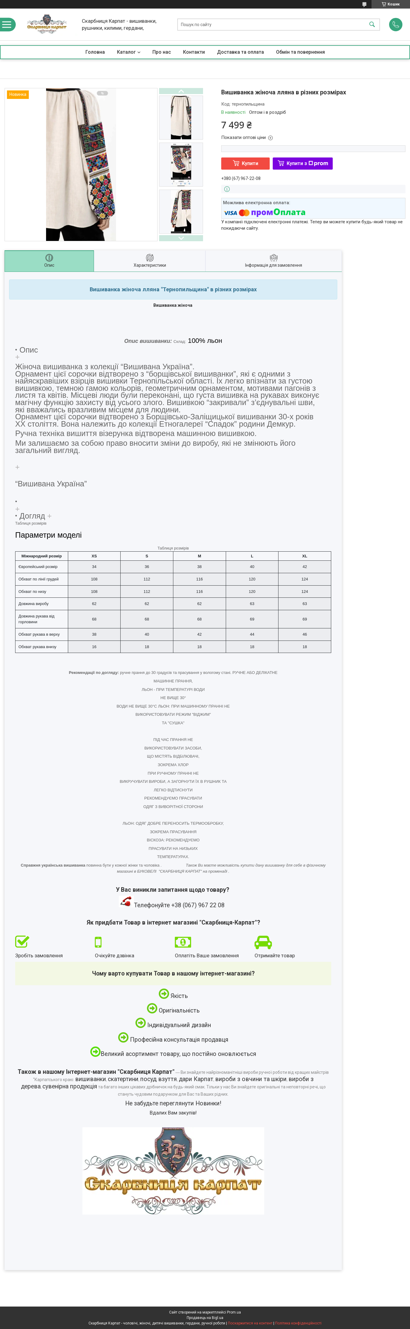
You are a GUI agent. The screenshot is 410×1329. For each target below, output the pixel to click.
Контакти (194, 52)
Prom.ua (234, 1312)
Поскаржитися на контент (250, 1323)
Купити (250, 163)
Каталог (126, 52)
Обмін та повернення (300, 52)
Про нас (161, 52)
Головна (95, 52)
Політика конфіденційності (298, 1323)
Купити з (307, 163)
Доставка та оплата (240, 52)
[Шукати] (372, 24)
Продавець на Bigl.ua (205, 1318)
